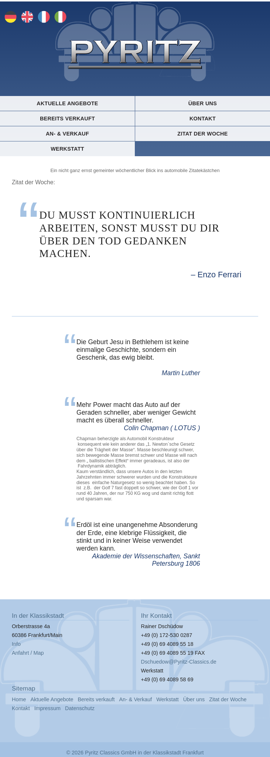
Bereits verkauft (67, 118)
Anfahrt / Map (28, 653)
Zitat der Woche (202, 134)
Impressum (47, 708)
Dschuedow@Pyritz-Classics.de (178, 662)
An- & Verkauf (67, 134)
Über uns (202, 103)
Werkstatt (67, 149)
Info (16, 644)
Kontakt (202, 118)
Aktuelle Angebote (67, 103)
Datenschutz (80, 708)
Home (19, 699)
